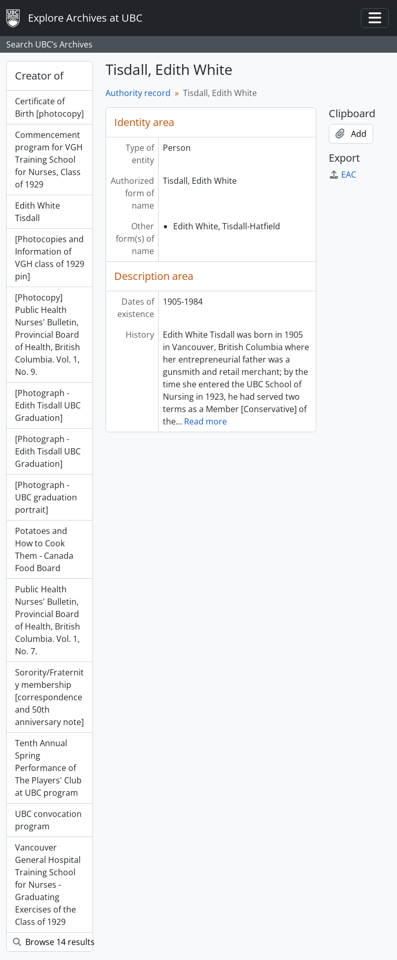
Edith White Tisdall (37, 212)
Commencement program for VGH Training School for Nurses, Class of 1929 (49, 159)
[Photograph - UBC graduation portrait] (46, 497)
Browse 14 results (53, 942)
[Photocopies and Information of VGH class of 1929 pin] (49, 257)
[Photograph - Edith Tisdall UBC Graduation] (48, 405)
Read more (205, 421)
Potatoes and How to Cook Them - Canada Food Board (44, 549)
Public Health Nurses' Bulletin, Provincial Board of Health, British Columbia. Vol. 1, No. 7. (47, 620)
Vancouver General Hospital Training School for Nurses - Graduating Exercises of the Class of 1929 (48, 884)
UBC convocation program (48, 820)
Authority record (138, 93)
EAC (342, 174)
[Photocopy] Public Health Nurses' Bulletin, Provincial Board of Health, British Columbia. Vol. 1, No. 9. (47, 334)
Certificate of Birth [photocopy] (49, 107)
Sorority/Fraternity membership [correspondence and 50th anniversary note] (49, 697)
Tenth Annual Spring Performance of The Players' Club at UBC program (48, 767)
